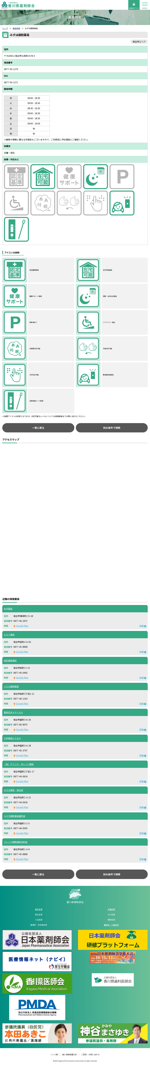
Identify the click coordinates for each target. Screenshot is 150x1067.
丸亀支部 (111, 909)
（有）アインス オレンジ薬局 (19, 764)
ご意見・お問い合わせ (90, 1054)
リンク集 (54, 1054)
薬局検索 (16, 28)
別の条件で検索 (111, 428)
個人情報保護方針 (69, 1054)
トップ (5, 28)
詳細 (141, 625)
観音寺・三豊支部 (111, 925)
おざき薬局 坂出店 (13, 790)
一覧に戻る (38, 428)
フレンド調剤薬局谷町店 (15, 841)
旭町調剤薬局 (10, 660)
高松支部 (38, 909)
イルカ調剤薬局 (11, 686)
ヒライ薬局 (9, 634)
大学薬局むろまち (12, 738)
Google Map (22, 625)
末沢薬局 (8, 608)
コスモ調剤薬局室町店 (14, 816)
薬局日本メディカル (13, 712)
